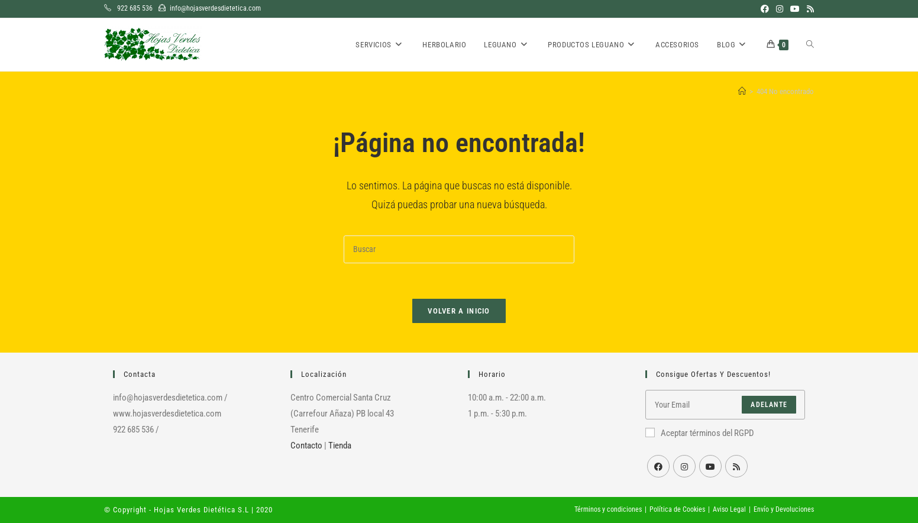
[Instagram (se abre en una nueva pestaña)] (779, 9)
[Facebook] (658, 466)
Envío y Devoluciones (784, 509)
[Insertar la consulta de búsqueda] (459, 249)
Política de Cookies (677, 509)
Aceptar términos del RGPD (699, 433)
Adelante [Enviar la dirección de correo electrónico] (769, 405)
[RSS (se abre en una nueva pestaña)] (808, 9)
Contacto (306, 445)
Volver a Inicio (459, 310)
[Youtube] (710, 466)
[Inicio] (742, 91)
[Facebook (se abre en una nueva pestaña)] (764, 9)
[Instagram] (684, 466)
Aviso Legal (729, 509)
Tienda (339, 445)
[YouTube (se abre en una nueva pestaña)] (795, 9)
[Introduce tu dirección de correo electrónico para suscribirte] (725, 404)
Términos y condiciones (608, 509)
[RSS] (736, 466)
